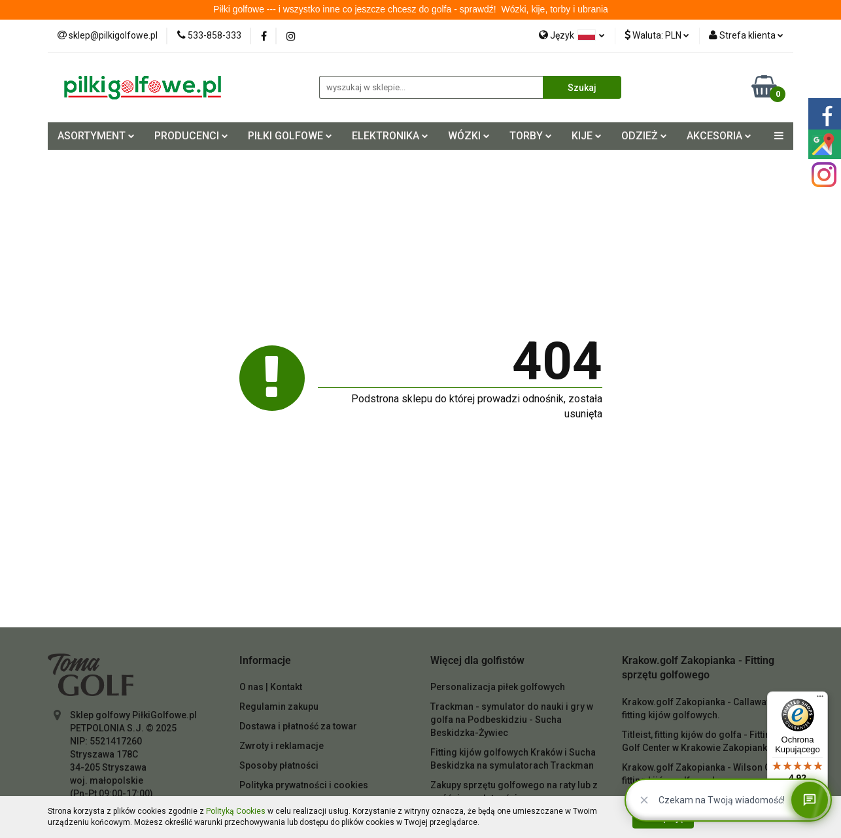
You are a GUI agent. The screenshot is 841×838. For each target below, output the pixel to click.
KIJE (587, 136)
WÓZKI (469, 136)
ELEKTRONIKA (390, 136)
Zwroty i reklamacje (281, 746)
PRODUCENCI (191, 136)
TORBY (530, 136)
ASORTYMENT (96, 136)
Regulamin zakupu (278, 706)
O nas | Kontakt (270, 687)
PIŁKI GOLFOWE (290, 136)
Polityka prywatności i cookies (303, 785)
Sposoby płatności (278, 765)
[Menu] (820, 699)
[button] (265, 661)
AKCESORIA (719, 136)
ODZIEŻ (644, 136)
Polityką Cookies (236, 811)
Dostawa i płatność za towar (298, 726)
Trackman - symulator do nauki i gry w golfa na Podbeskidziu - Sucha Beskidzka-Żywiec (511, 719)
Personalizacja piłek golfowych (497, 687)
